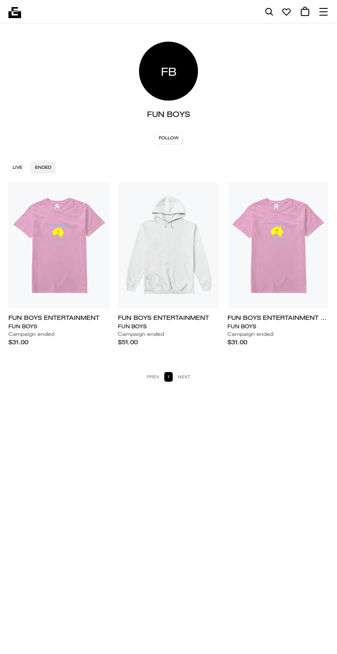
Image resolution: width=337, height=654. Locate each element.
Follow (169, 138)
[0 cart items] (305, 12)
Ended (43, 167)
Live (17, 167)
